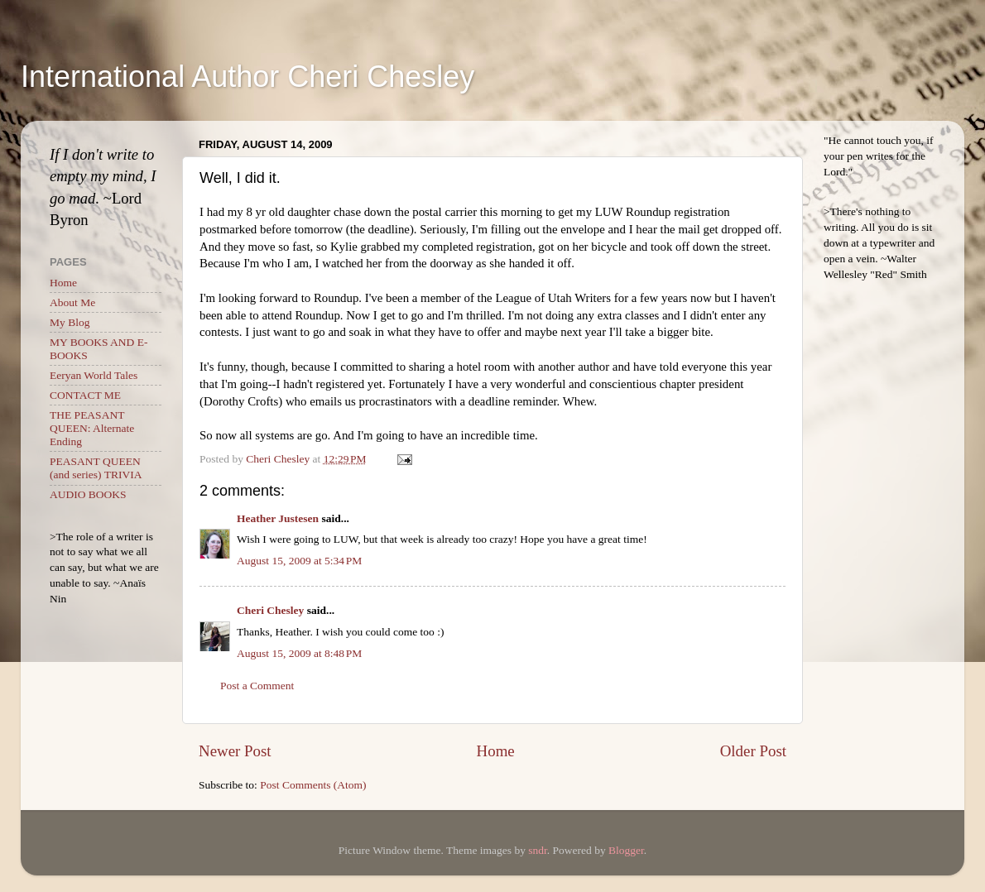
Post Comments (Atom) (313, 785)
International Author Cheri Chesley (247, 77)
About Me (72, 302)
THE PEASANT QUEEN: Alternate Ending (92, 428)
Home (496, 751)
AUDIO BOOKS (88, 494)
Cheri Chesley (270, 610)
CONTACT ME (85, 395)
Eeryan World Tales (93, 375)
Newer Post (235, 751)
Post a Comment (257, 685)
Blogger (626, 850)
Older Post (753, 751)
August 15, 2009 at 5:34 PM (299, 560)
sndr (537, 850)
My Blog (69, 322)
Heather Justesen (278, 518)
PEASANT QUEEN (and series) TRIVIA (96, 468)
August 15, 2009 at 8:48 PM (299, 653)
